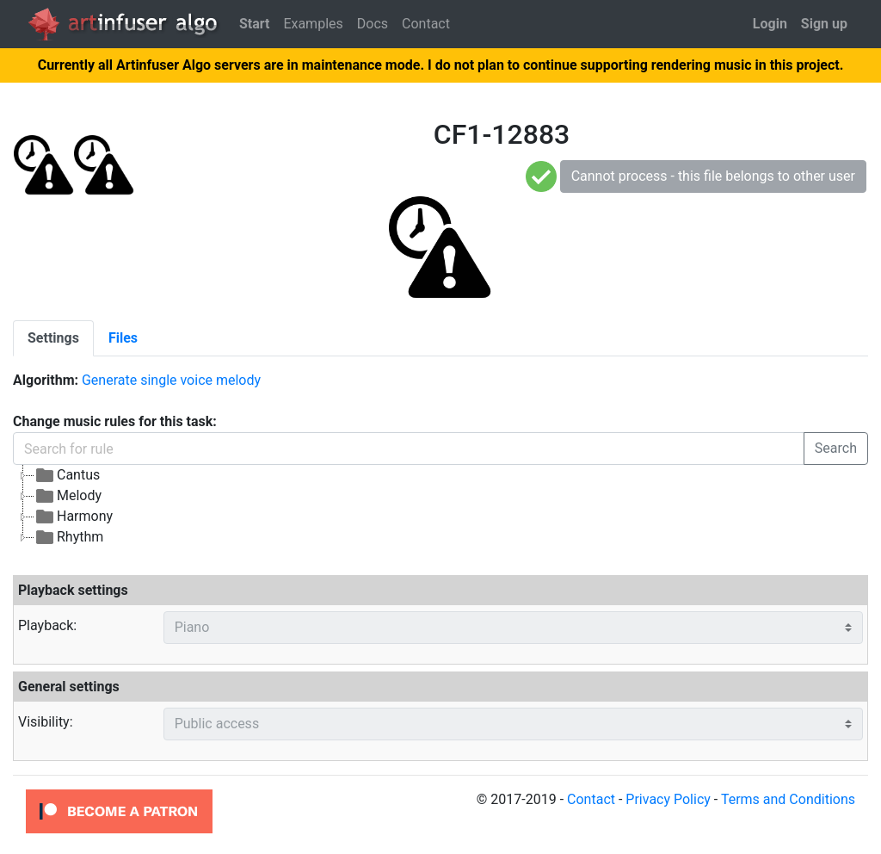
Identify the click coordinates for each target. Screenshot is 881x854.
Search (836, 448)
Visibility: (45, 722)
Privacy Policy (668, 799)
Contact (426, 23)
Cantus (67, 475)
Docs (372, 23)
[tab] (53, 338)
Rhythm (68, 537)
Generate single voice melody (171, 380)
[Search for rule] (408, 448)
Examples (312, 23)
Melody (68, 496)
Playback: (47, 625)
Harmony (73, 516)
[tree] (440, 506)
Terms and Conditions (788, 799)
